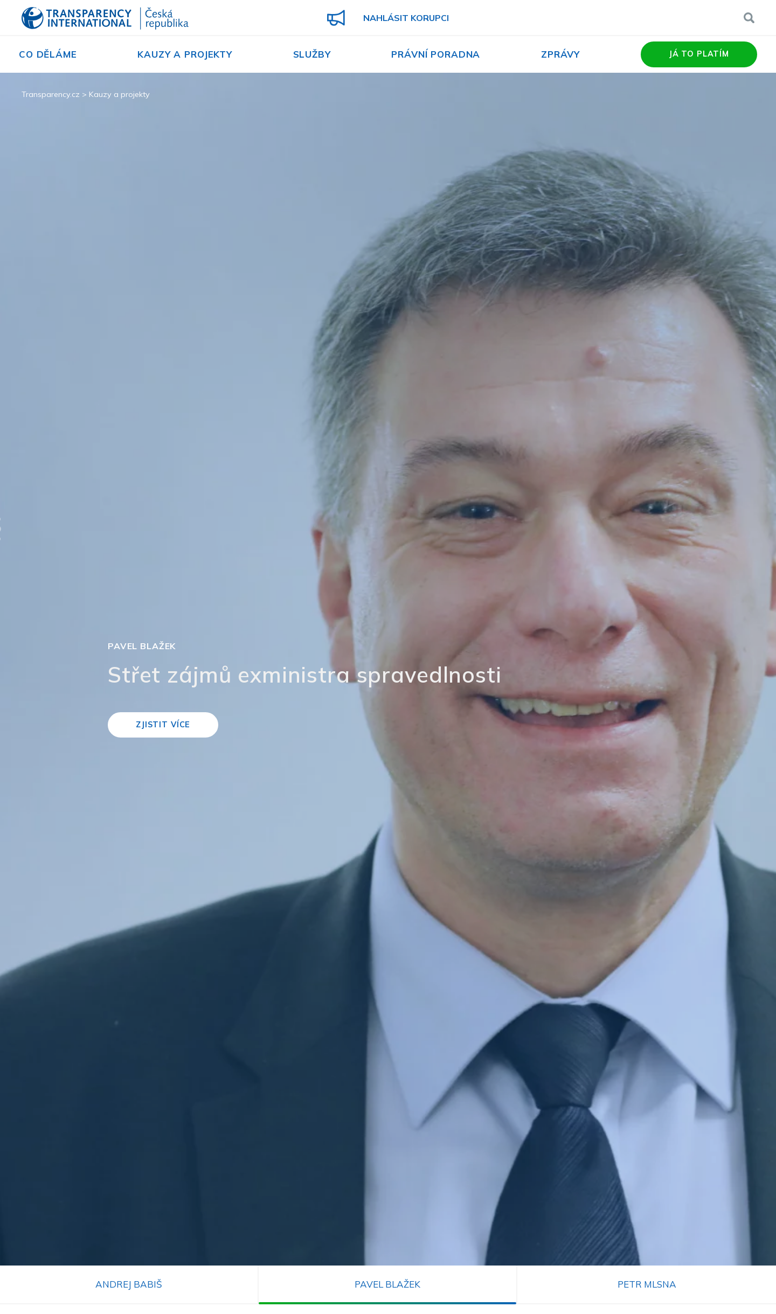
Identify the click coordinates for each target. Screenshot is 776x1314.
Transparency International (105, 19)
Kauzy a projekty (184, 54)
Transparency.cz (51, 94)
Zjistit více (163, 724)
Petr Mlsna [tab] (647, 1284)
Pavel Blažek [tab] (387, 1284)
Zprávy (560, 54)
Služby (312, 54)
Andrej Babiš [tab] (128, 1284)
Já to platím (699, 54)
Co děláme (48, 54)
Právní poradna (435, 54)
